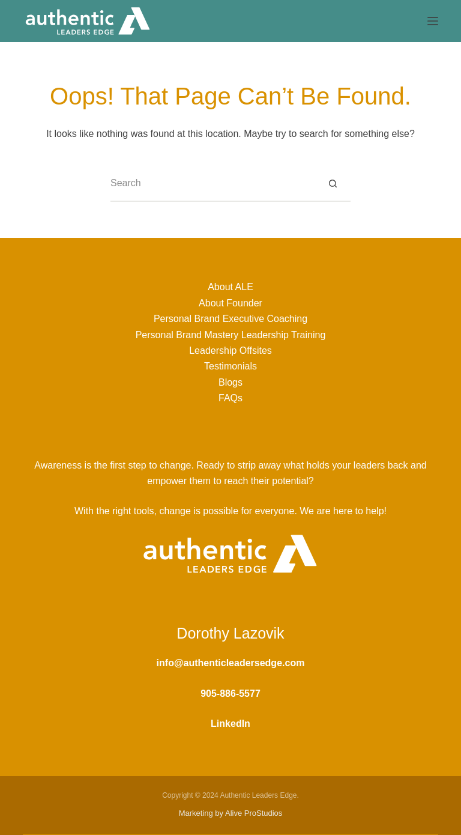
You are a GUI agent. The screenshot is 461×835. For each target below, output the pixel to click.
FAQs (230, 398)
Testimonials (230, 366)
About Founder (230, 303)
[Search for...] (212, 184)
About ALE (230, 287)
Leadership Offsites (230, 350)
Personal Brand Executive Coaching (230, 319)
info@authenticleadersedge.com (231, 663)
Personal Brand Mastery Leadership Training (231, 335)
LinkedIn (230, 723)
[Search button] (333, 184)
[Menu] (432, 21)
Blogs (230, 382)
